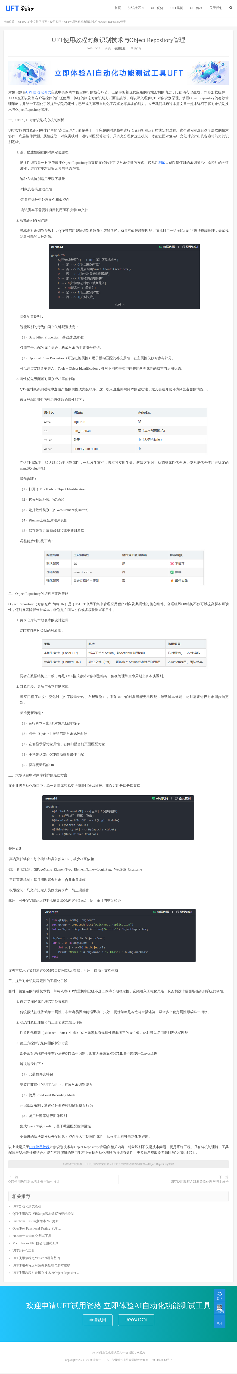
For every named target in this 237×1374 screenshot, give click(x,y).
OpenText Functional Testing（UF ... (36, 1228)
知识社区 (134, 8)
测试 (161, 163)
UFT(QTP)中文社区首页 (32, 21)
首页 (118, 8)
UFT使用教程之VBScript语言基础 (36, 1258)
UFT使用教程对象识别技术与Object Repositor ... (46, 1273)
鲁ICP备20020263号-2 (159, 1361)
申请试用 (97, 1320)
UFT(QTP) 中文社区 (97, 1164)
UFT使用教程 (39, 1147)
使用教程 (55, 21)
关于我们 (215, 8)
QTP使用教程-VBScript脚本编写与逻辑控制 (43, 1213)
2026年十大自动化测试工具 (31, 1236)
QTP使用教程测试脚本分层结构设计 (34, 1181)
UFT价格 (196, 8)
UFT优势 (157, 8)
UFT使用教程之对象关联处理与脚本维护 (200, 1181)
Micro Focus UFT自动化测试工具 (35, 1243)
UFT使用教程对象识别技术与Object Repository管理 (118, 40)
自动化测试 (42, 92)
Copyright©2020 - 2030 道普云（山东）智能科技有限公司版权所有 (105, 1361)
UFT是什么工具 (23, 1250)
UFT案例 (176, 8)
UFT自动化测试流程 (26, 1206)
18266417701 (136, 1320)
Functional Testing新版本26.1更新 (35, 1221)
